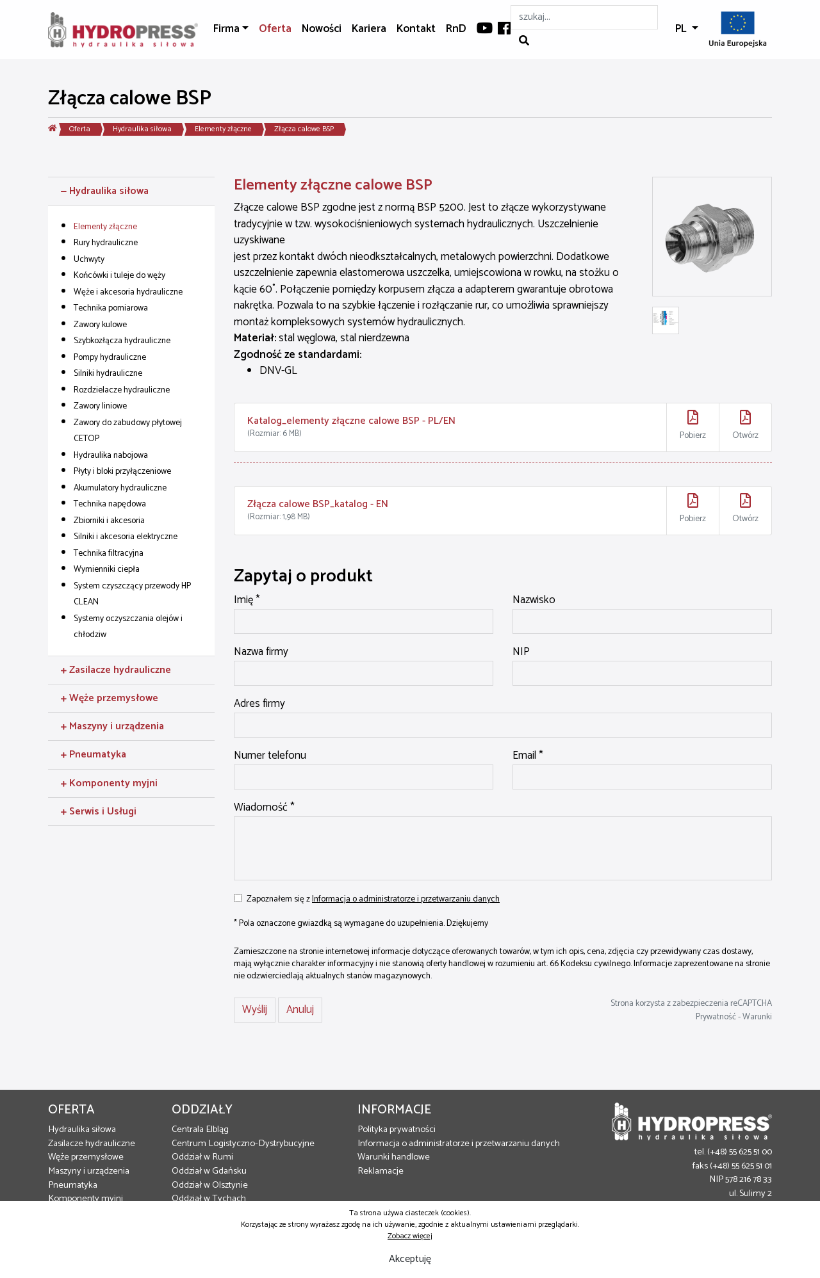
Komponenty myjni (85, 1198)
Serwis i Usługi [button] (98, 811)
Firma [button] (226, 29)
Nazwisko (533, 600)
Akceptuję (410, 1259)
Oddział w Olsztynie (210, 1185)
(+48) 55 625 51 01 (741, 1166)
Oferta (275, 29)
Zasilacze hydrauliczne (91, 1143)
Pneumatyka (72, 1185)
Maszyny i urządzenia (88, 1171)
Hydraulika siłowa (142, 129)
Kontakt (416, 29)
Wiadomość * (264, 808)
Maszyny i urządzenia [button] (112, 726)
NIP (521, 652)
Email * (527, 756)
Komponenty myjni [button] (109, 783)
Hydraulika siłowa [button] (105, 191)
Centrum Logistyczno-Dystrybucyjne (243, 1143)
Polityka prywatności (396, 1129)
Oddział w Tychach (209, 1198)
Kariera (369, 29)
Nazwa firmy (261, 652)
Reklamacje (380, 1171)
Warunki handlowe (393, 1157)
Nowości (321, 29)
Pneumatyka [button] (93, 754)
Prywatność (716, 1017)
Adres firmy (259, 704)
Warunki (757, 1017)
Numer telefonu (270, 756)
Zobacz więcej (410, 1236)
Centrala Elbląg (200, 1129)
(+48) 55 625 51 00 (739, 1152)
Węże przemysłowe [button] (109, 698)
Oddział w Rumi (202, 1157)
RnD (456, 29)
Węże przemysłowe (86, 1157)
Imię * (247, 600)
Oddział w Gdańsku (209, 1171)
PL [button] (682, 29)
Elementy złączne (223, 129)
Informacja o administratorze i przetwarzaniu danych (406, 899)
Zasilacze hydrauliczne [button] (116, 670)
